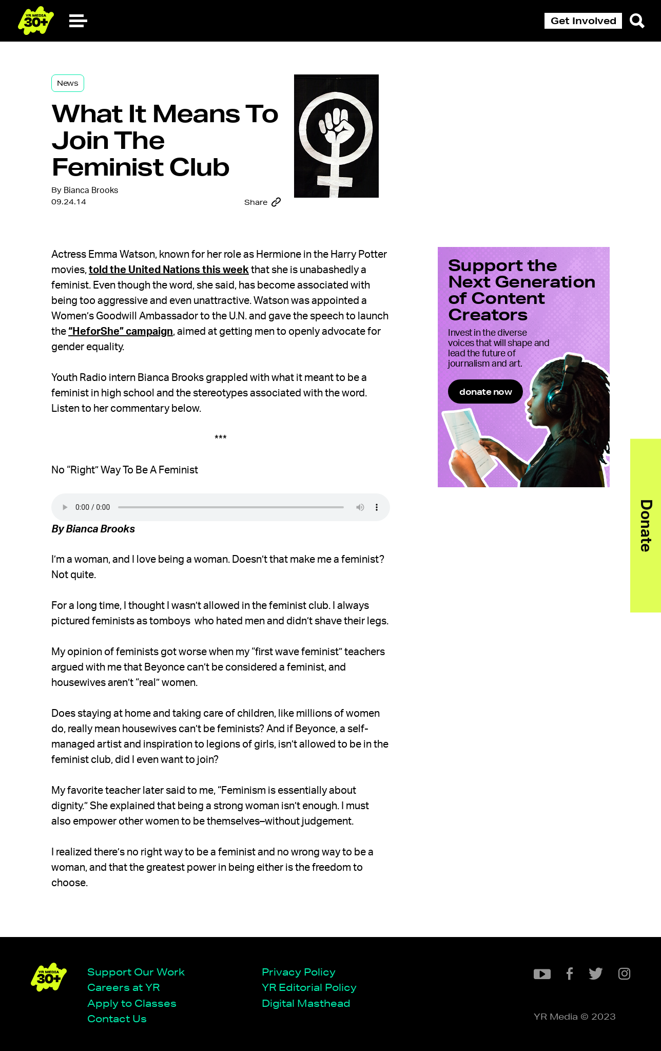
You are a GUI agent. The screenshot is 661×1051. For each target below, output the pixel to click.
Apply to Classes (132, 1003)
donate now (485, 391)
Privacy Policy (299, 972)
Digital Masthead (306, 1003)
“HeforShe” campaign (120, 332)
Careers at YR (123, 987)
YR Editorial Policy (309, 987)
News (68, 83)
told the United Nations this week (169, 270)
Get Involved (583, 20)
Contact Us (117, 1018)
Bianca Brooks (91, 190)
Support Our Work (136, 972)
